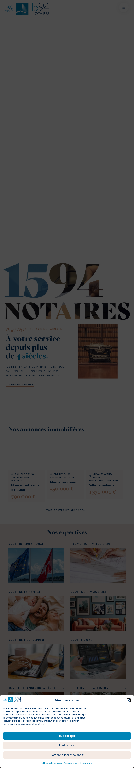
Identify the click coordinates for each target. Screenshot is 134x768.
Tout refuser (67, 745)
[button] (129, 700)
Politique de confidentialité (78, 763)
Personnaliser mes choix (67, 755)
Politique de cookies (51, 763)
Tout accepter (67, 736)
